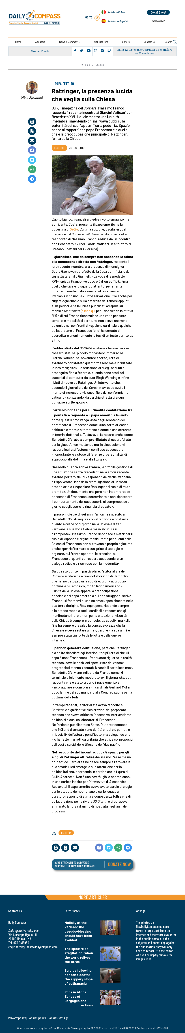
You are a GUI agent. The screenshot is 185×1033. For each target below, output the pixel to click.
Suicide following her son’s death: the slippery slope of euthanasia (78, 976)
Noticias (117, 21)
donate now (158, 12)
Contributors (101, 41)
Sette (74, 229)
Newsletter (158, 21)
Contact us (150, 41)
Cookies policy (37, 1018)
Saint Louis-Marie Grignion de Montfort (144, 50)
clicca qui (88, 311)
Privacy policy (17, 1018)
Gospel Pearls (40, 51)
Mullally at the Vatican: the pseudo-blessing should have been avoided (78, 931)
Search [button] (171, 42)
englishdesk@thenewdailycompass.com (32, 947)
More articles (92, 897)
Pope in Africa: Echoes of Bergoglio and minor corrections (78, 998)
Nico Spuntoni (32, 97)
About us (40, 41)
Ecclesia (100, 64)
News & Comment (68, 41)
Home (18, 41)
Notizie (116, 13)
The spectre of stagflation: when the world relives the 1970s (78, 955)
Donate (126, 41)
